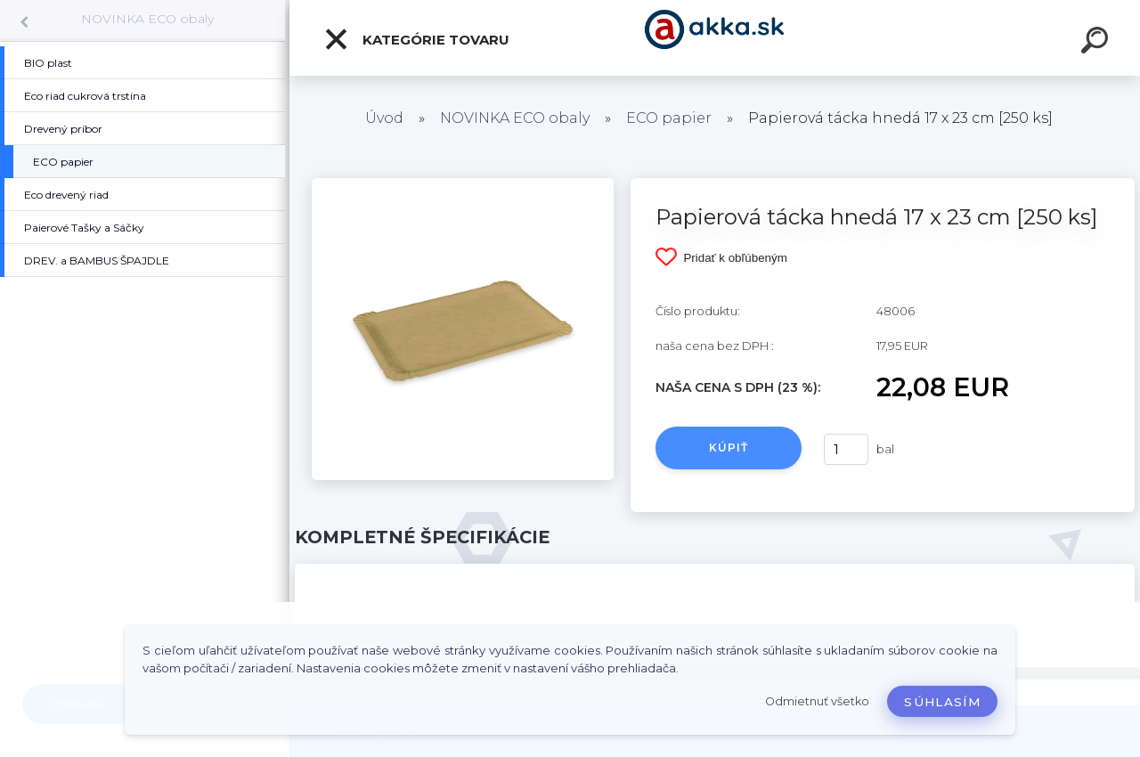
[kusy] (846, 449)
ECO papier (669, 118)
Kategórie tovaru (416, 39)
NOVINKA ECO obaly (147, 19)
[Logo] (715, 38)
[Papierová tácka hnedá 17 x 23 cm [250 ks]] (463, 184)
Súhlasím (942, 702)
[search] (1097, 42)
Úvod (384, 118)
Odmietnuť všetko (817, 701)
